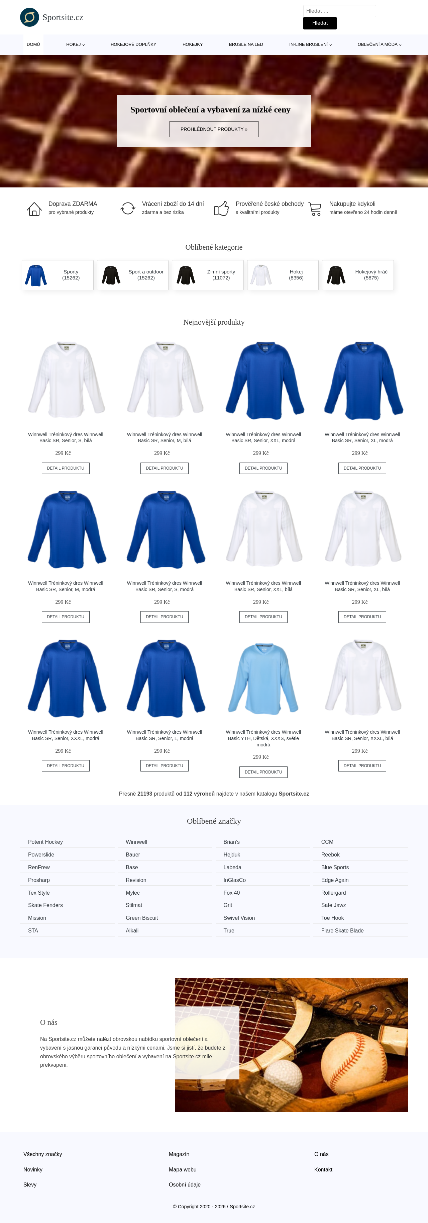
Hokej (73, 44)
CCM (333, 842)
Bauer (135, 855)
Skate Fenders (45, 905)
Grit (231, 905)
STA (33, 930)
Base (134, 867)
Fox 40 (235, 892)
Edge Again (340, 880)
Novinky (32, 1168)
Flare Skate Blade (348, 930)
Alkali (134, 930)
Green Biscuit (144, 917)
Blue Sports (341, 867)
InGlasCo (238, 880)
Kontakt (323, 1168)
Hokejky (193, 44)
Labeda (236, 867)
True (232, 930)
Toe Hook (338, 917)
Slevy (29, 1184)
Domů (33, 44)
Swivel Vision (243, 917)
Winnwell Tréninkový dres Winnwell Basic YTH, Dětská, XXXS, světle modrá (263, 738)
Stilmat (136, 905)
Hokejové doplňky (133, 44)
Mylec (135, 892)
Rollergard (339, 892)
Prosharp (39, 880)
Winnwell (138, 842)
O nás (321, 1153)
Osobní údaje (185, 1184)
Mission (37, 917)
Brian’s (235, 842)
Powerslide (41, 855)
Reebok (336, 855)
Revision (138, 880)
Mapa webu (183, 1168)
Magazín (179, 1153)
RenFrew (39, 867)
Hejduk (235, 855)
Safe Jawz (339, 905)
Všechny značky (42, 1153)
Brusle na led (246, 44)
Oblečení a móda (378, 44)
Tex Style (39, 892)
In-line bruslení (308, 44)
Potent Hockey (45, 842)
